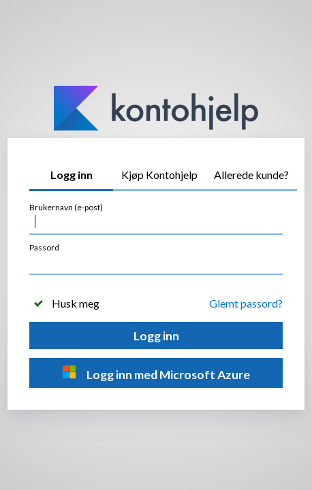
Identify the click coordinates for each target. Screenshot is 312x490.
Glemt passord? (246, 303)
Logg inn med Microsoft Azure (156, 373)
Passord (44, 247)
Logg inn (156, 336)
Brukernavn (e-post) (66, 207)
